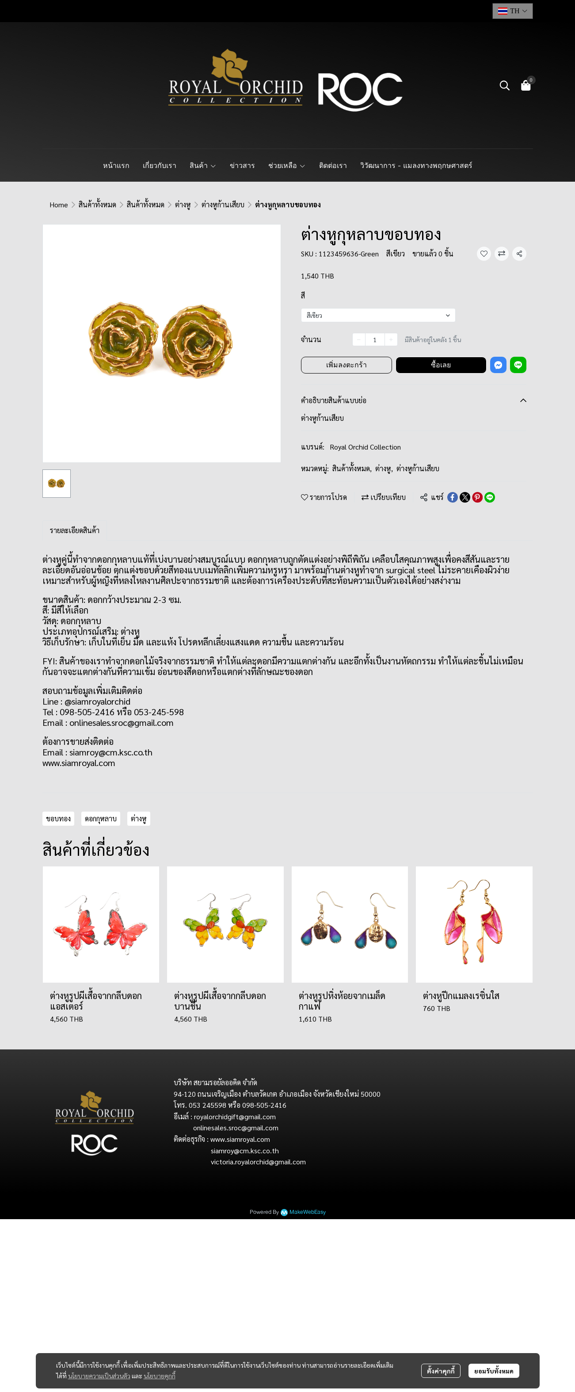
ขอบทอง (58, 818)
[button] (512, 11)
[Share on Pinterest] (477, 497)
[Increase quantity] (391, 339)
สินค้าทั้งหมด (97, 204)
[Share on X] (465, 497)
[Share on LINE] (489, 497)
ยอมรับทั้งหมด (494, 1371)
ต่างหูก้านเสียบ (223, 204)
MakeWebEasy (307, 1212)
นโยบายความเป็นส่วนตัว (99, 1376)
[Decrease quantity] (359, 339)
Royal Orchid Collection (365, 446)
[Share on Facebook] (452, 497)
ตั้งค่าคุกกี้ (441, 1371)
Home (59, 204)
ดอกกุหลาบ (101, 818)
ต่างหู (183, 204)
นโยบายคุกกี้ (159, 1376)
